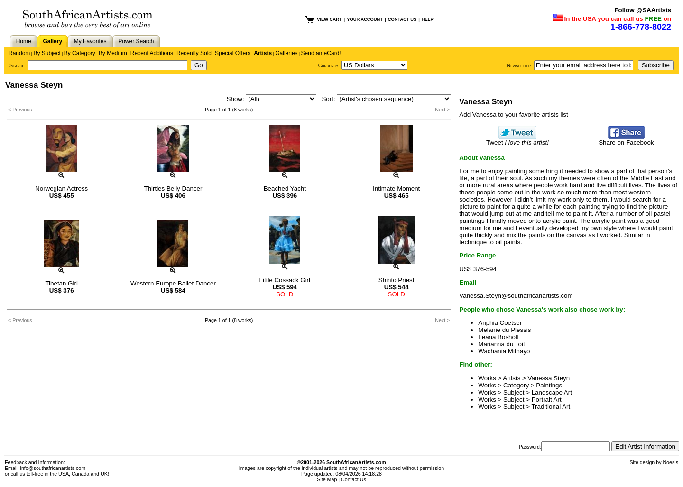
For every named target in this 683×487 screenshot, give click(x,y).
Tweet (517, 139)
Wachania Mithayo (504, 351)
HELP (428, 19)
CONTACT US (402, 19)
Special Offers (232, 53)
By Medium (113, 53)
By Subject (46, 53)
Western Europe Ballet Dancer (173, 283)
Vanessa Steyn (549, 378)
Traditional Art (550, 406)
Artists (263, 53)
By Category (79, 53)
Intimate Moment (396, 188)
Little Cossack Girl (284, 280)
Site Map (327, 479)
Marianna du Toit (501, 344)
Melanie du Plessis (504, 329)
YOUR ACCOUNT (365, 19)
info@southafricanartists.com (53, 468)
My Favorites (90, 41)
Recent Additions (151, 53)
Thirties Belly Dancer (173, 188)
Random (19, 53)
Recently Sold (194, 53)
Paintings (549, 385)
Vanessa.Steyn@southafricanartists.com (515, 295)
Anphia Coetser (500, 322)
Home (23, 41)
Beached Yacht (285, 188)
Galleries (286, 53)
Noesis (670, 462)
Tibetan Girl (61, 283)
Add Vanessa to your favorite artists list (513, 114)
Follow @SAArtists (642, 10)
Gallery (52, 41)
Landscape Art (552, 392)
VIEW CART (329, 19)
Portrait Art (547, 399)
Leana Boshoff (498, 336)
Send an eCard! (321, 53)
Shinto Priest (396, 280)
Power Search (136, 41)
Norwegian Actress (61, 188)
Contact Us (353, 479)
